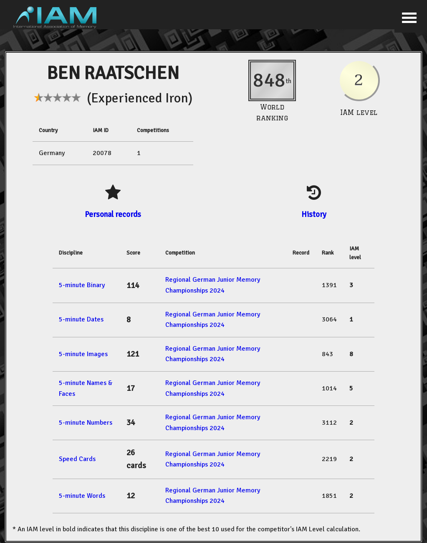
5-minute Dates (81, 319)
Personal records (113, 214)
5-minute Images (83, 354)
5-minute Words (82, 496)
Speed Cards (77, 459)
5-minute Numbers (85, 422)
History (313, 214)
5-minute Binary (82, 285)
